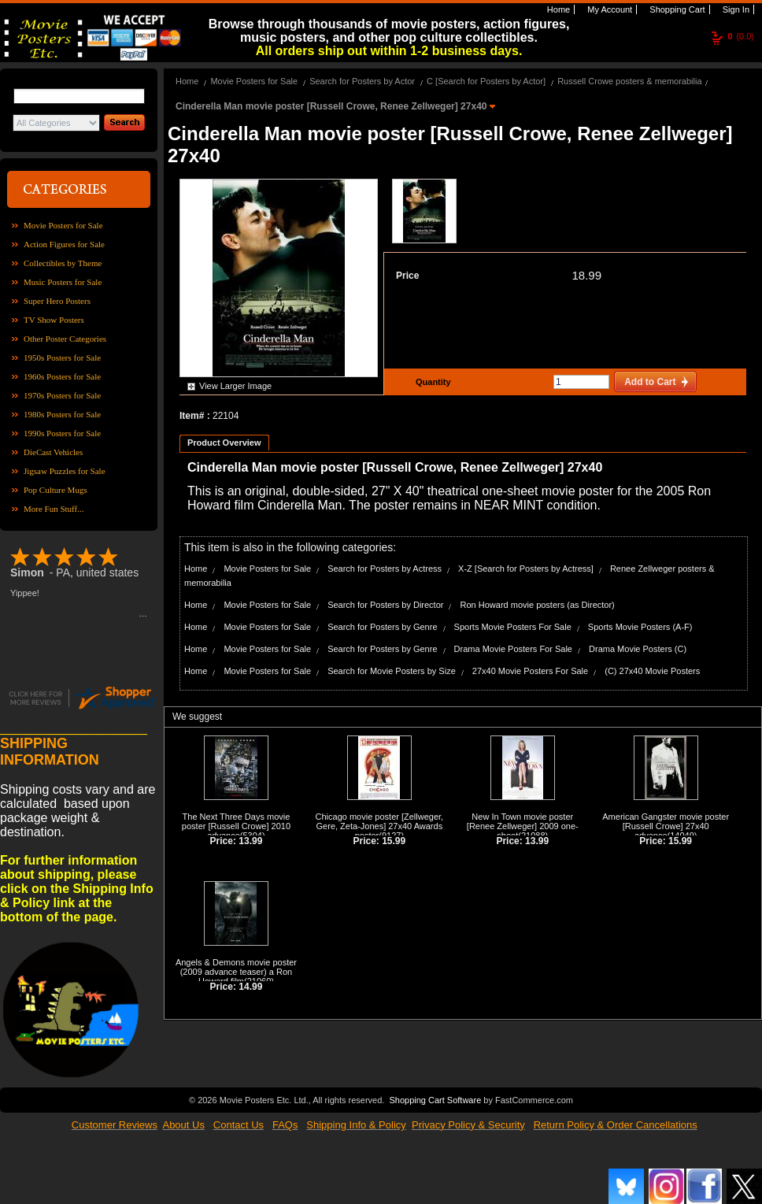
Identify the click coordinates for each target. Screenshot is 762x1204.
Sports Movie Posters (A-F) (640, 627)
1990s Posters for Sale (62, 433)
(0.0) (740, 36)
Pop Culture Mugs (55, 490)
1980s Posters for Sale (62, 414)
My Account (608, 9)
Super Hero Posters (57, 301)
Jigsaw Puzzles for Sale (64, 471)
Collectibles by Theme (63, 263)
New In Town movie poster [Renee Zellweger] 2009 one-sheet (523, 826)
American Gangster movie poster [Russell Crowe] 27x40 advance (665, 826)
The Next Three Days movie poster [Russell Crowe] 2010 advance (236, 826)
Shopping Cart (676, 9)
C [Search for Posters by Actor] (486, 81)
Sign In (734, 9)
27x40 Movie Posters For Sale (530, 671)
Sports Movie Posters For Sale (513, 627)
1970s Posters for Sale (62, 395)
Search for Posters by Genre (382, 627)
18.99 (586, 275)
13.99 (250, 841)
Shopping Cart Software (435, 1098)
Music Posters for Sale (63, 282)
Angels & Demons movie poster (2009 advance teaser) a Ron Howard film (236, 972)
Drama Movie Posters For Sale (513, 649)
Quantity (431, 382)
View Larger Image (235, 386)
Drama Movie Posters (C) (637, 649)
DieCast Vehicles (53, 452)
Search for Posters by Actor (362, 81)
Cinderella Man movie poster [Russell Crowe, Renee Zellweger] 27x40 (333, 106)
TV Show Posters (54, 319)
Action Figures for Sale (64, 244)
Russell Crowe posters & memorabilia (629, 81)
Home (557, 9)
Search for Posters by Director (385, 604)
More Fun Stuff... (54, 508)
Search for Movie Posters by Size (391, 671)
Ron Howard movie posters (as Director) (538, 604)
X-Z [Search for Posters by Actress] (526, 568)
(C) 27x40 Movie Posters (652, 671)
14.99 (250, 986)
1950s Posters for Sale (62, 357)
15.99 (393, 841)
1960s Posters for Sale (62, 376)
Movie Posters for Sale (63, 225)
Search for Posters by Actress (384, 568)
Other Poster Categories (65, 338)
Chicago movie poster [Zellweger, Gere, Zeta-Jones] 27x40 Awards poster (380, 826)
